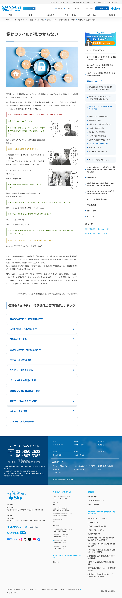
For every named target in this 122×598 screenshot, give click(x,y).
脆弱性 (88, 233)
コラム (68, 8)
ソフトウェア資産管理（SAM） (97, 199)
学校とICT (56, 562)
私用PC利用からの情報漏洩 (23, 329)
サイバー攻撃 (79, 469)
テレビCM (78, 8)
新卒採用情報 (92, 497)
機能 (30, 15)
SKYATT (67, 520)
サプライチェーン (100, 233)
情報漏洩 (56, 469)
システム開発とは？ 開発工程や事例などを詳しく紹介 (101, 545)
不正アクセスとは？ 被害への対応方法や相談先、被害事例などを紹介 (101, 192)
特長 (10, 15)
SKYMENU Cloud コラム (95, 530)
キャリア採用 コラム (93, 534)
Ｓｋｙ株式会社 (110, 591)
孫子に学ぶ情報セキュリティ (99, 160)
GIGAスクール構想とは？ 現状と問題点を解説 (100, 563)
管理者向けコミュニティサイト (81, 2)
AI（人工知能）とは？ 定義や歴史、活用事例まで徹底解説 (101, 557)
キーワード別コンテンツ (95, 50)
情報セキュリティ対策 (94, 81)
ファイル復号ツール (99, 2)
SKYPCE (67, 503)
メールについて (12, 593)
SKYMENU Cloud (68, 530)
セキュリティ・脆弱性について (70, 589)
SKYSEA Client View (67, 498)
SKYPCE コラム (92, 522)
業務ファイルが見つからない (23, 400)
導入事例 (50, 15)
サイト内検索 (90, 8)
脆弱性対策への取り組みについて (64, 480)
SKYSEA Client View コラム (96, 526)
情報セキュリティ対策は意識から (25, 349)
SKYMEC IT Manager (67, 515)
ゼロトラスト (91, 177)
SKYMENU (56, 525)
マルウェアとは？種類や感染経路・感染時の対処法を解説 (101, 74)
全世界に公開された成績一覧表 (25, 390)
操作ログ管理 (91, 210)
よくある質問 (57, 455)
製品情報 (101, 445)
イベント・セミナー (71, 15)
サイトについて (33, 589)
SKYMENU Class (68, 542)
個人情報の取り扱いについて (15, 589)
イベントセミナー (58, 445)
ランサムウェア (103, 229)
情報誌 (60, 8)
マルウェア (101, 469)
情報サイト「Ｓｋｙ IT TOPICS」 (97, 518)
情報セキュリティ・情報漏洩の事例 (26, 318)
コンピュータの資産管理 (21, 370)
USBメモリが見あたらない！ (23, 421)
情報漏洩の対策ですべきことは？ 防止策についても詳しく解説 (100, 88)
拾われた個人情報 (18, 411)
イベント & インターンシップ (96, 500)
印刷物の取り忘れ (18, 339)
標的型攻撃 (90, 229)
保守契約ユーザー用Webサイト (59, 2)
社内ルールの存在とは (20, 359)
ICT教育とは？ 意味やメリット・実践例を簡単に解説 (101, 569)
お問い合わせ (103, 8)
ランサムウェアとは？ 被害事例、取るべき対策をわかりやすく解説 (101, 66)
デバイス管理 (91, 205)
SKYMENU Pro (68, 547)
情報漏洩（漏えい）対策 (105, 466)
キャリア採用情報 (93, 504)
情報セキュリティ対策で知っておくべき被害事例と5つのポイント (101, 97)
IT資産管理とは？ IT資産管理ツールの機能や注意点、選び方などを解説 (100, 184)
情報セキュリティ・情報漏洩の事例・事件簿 (100, 107)
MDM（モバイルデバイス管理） (85, 466)
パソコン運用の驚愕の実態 (23, 380)
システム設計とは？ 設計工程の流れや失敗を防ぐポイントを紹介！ (101, 551)
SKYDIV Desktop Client (67, 509)
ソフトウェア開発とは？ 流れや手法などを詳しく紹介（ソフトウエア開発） (100, 539)
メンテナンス (91, 216)
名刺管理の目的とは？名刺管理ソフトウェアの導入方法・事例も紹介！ (100, 575)
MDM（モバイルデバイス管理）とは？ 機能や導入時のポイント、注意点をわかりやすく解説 (101, 169)
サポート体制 (91, 15)
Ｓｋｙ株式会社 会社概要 (49, 589)
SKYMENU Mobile (68, 536)
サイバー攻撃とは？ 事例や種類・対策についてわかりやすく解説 (101, 58)
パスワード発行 (113, 2)
